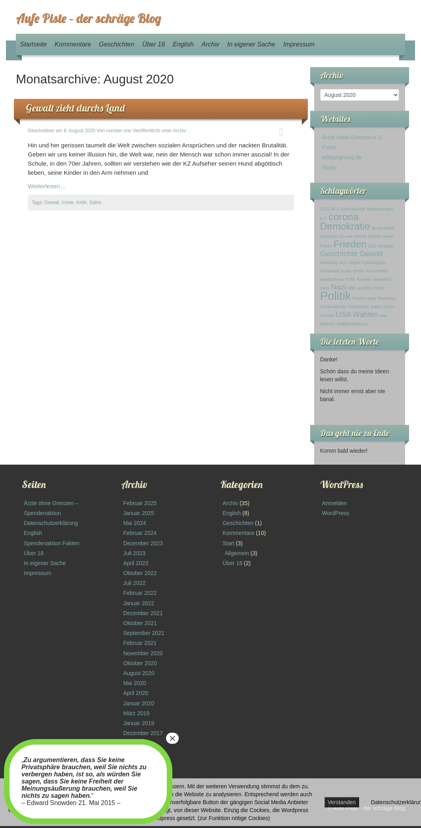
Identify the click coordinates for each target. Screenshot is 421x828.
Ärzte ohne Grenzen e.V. (352, 137)
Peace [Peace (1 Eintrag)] (379, 288)
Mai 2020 (134, 683)
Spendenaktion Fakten (51, 543)
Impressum (299, 44)
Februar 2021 (139, 643)
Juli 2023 (134, 553)
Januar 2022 (138, 603)
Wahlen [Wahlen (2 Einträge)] (365, 314)
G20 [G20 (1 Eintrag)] (372, 245)
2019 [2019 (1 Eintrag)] (325, 209)
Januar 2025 (138, 513)
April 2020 (135, 693)
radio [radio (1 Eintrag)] (371, 298)
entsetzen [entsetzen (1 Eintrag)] (329, 236)
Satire (95, 202)
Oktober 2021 (140, 623)
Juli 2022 (134, 583)
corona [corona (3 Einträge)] (344, 216)
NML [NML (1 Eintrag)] (352, 288)
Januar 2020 (138, 703)
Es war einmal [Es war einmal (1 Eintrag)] (353, 236)
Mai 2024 (134, 523)
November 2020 (143, 653)
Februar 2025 (139, 503)
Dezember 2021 (143, 613)
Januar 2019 (138, 723)
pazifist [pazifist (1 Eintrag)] (364, 288)
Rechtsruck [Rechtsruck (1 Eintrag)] (358, 306)
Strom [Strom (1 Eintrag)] (388, 306)
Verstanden (342, 802)
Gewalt (51, 202)
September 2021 (143, 633)
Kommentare (73, 44)
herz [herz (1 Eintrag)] (343, 262)
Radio (329, 167)
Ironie (67, 202)
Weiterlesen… (47, 186)
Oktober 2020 (140, 663)
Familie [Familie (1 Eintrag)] (375, 236)
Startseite (33, 44)
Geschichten (116, 44)
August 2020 (138, 673)
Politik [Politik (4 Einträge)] (335, 295)
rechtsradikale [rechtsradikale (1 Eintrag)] (333, 306)
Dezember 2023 (143, 543)
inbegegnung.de (342, 157)
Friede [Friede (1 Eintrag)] (326, 245)
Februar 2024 (139, 533)
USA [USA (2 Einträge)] (343, 314)
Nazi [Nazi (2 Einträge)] (338, 287)
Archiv (210, 44)
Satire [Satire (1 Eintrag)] (376, 306)
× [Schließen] (172, 738)
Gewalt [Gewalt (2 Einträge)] (371, 253)
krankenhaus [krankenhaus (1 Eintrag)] (332, 279)
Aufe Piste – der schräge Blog (88, 18)
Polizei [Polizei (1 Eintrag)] (359, 298)
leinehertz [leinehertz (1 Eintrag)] (382, 279)
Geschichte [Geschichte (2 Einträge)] (339, 253)
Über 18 (153, 44)
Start (228, 543)
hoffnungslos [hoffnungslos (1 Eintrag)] (374, 262)
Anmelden (334, 503)
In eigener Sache (251, 44)
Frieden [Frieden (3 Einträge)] (350, 244)
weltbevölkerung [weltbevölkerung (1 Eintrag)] (352, 323)
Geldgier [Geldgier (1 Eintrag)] (386, 245)
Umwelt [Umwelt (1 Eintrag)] (327, 315)
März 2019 (136, 713)
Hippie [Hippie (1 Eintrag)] (355, 262)
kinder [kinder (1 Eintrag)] (359, 270)
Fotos (329, 147)
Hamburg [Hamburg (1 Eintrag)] (329, 262)
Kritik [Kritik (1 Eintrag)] (350, 279)
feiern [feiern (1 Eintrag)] (388, 236)
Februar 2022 (139, 593)
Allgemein (236, 553)
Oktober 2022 (140, 573)
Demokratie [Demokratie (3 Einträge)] (345, 226)
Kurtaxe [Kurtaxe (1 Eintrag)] (364, 279)
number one (118, 130)
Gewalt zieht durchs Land (75, 108)
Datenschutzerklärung (51, 523)
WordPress (336, 513)
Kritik (81, 202)
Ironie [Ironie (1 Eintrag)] (346, 270)
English (183, 44)
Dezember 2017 (143, 733)
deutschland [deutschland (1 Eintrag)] (383, 228)
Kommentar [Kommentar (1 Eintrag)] (377, 270)
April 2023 (135, 563)
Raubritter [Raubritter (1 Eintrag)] (387, 298)
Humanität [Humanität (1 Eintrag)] (330, 270)
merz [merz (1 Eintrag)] (325, 288)
